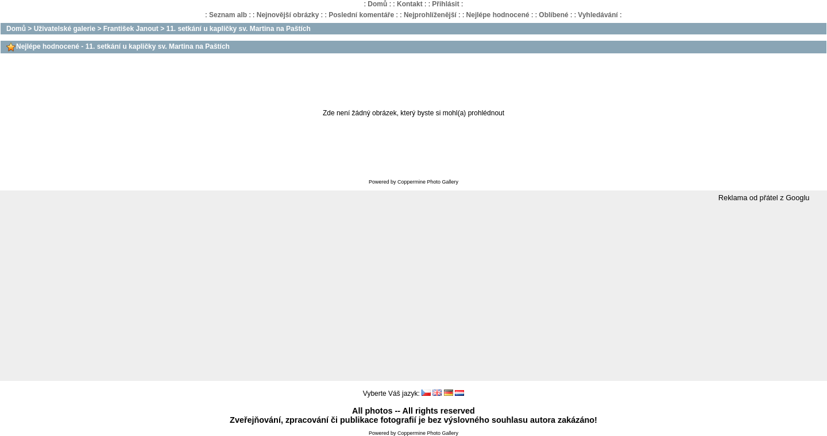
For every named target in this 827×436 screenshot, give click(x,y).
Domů (377, 4)
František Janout (131, 29)
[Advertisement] (413, 292)
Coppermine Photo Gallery (427, 182)
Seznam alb (228, 15)
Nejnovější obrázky (288, 15)
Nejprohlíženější (430, 15)
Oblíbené (553, 15)
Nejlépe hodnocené (498, 15)
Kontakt (410, 4)
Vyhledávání (598, 15)
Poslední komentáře (361, 15)
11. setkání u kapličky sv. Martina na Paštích (239, 29)
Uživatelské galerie (64, 29)
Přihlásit (445, 4)
